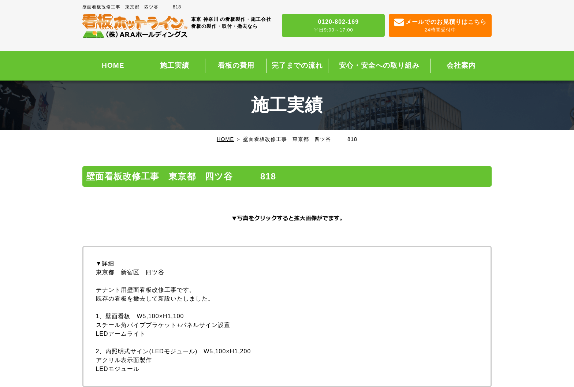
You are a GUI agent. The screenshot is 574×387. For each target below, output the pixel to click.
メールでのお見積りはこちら (440, 26)
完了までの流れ (297, 65)
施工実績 (174, 65)
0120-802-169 (333, 26)
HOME (113, 65)
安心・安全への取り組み (379, 65)
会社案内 (461, 65)
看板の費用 (236, 65)
